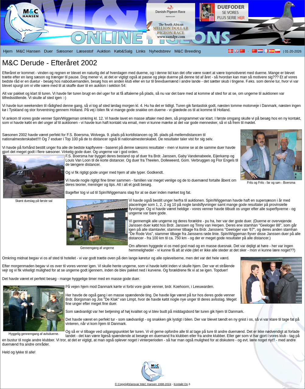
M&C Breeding (187, 51)
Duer (48, 51)
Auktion (103, 51)
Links (140, 51)
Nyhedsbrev (160, 51)
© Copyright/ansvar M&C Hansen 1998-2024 (143, 384)
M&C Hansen (28, 51)
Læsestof (84, 51)
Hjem (7, 51)
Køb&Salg (123, 51)
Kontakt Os (181, 384)
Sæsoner (64, 51)
